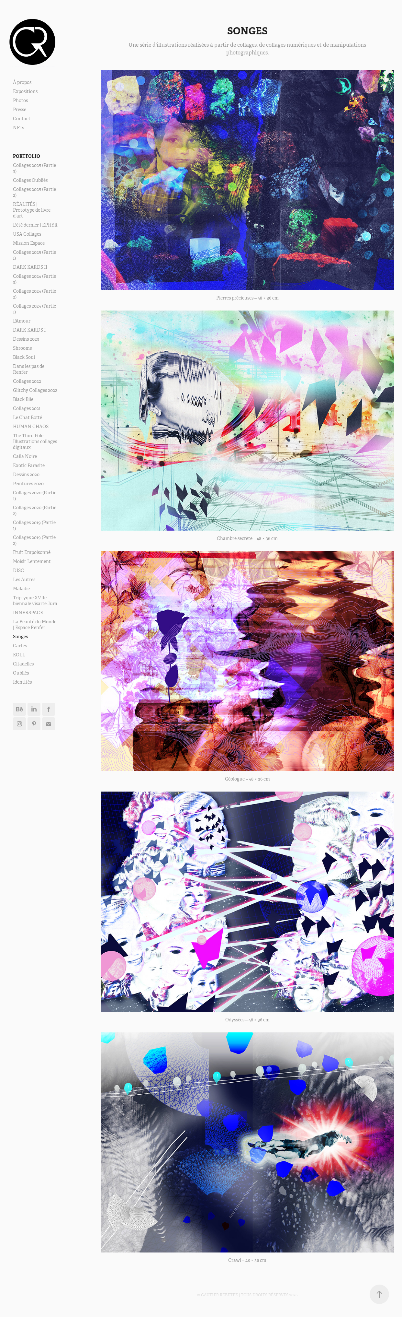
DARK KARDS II (30, 267)
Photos (20, 100)
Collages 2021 (26, 408)
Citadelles (23, 664)
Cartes (20, 646)
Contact (21, 119)
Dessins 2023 (26, 339)
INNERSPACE (28, 613)
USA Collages (27, 234)
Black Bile (23, 399)
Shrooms (22, 348)
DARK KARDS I (29, 330)
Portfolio (26, 156)
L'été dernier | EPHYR (35, 225)
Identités (22, 682)
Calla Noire (25, 456)
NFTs (18, 128)
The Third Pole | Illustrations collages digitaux (35, 441)
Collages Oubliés (30, 180)
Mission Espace (29, 243)
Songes (20, 637)
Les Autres (24, 579)
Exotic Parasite (29, 465)
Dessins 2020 (26, 474)
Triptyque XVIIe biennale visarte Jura (35, 600)
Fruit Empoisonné (31, 552)
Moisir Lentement (32, 561)
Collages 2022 (27, 381)
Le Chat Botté (27, 417)
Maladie (21, 589)
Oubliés (21, 673)
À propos (22, 82)
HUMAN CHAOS (31, 426)
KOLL (19, 655)
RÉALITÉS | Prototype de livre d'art (31, 210)
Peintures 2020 (28, 484)
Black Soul (24, 357)
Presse (19, 109)
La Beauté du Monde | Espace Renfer (34, 624)
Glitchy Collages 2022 (35, 390)
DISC (18, 570)
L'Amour (21, 321)
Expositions (25, 91)
